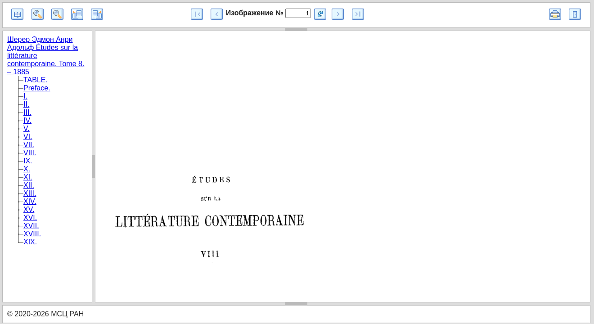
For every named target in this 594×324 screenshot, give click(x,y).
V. (26, 128)
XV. (28, 209)
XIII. (29, 193)
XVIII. (32, 234)
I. (25, 96)
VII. (28, 144)
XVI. (30, 217)
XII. (28, 185)
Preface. (36, 88)
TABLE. (35, 80)
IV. (27, 120)
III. (27, 112)
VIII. (29, 153)
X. (26, 169)
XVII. (31, 226)
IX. (27, 161)
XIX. (30, 242)
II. (26, 104)
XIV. (29, 201)
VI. (27, 136)
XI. (27, 177)
